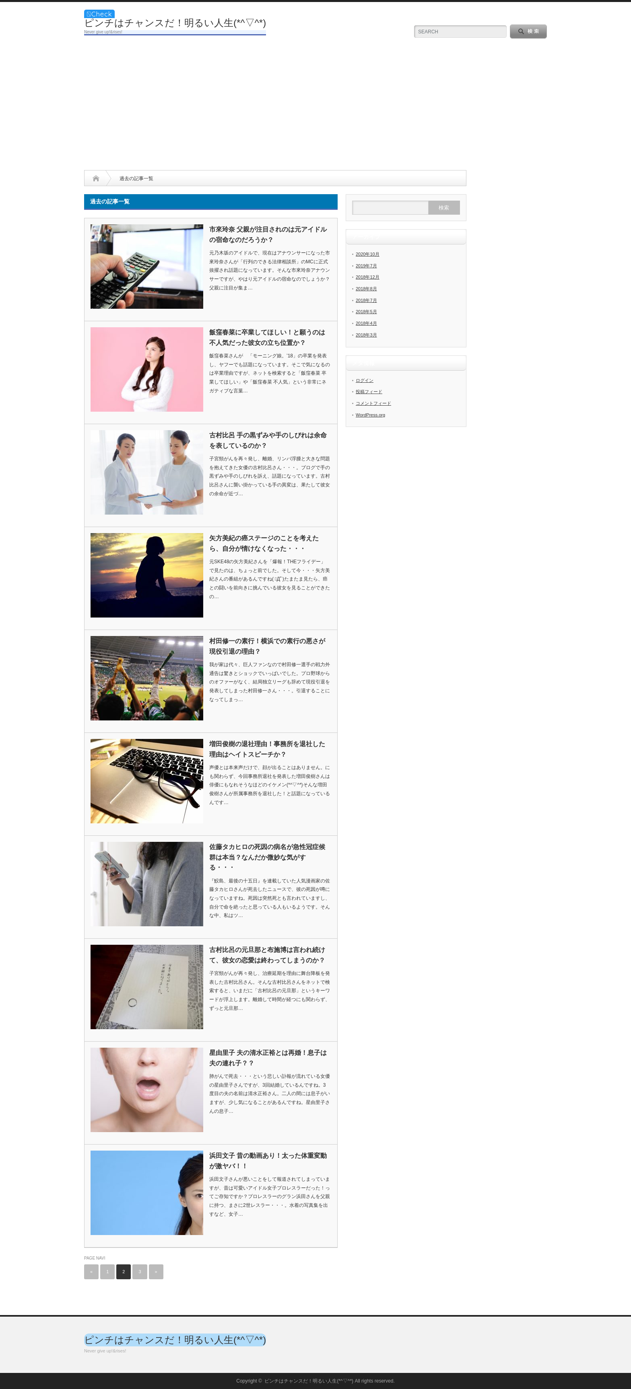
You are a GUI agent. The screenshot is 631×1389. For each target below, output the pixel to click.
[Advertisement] (315, 109)
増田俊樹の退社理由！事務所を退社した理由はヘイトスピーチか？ (267, 749)
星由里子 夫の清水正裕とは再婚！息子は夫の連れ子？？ (268, 1058)
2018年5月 (366, 311)
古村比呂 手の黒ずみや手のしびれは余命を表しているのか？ (268, 440)
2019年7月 (366, 265)
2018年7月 (366, 300)
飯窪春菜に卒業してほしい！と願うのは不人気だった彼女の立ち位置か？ (267, 337)
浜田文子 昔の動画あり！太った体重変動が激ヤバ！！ (268, 1160)
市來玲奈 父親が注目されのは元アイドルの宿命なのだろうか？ (268, 234)
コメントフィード (373, 403)
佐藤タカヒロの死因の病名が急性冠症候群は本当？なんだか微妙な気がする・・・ (267, 857)
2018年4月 (366, 323)
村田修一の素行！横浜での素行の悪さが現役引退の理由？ (267, 646)
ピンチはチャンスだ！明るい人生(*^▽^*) (175, 22)
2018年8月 (366, 288)
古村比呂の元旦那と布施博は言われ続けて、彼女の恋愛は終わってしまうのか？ (267, 955)
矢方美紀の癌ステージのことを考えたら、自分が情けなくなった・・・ (264, 543)
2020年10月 (367, 254)
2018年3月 (366, 334)
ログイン (364, 380)
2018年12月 (367, 277)
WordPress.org (370, 414)
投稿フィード (369, 391)
